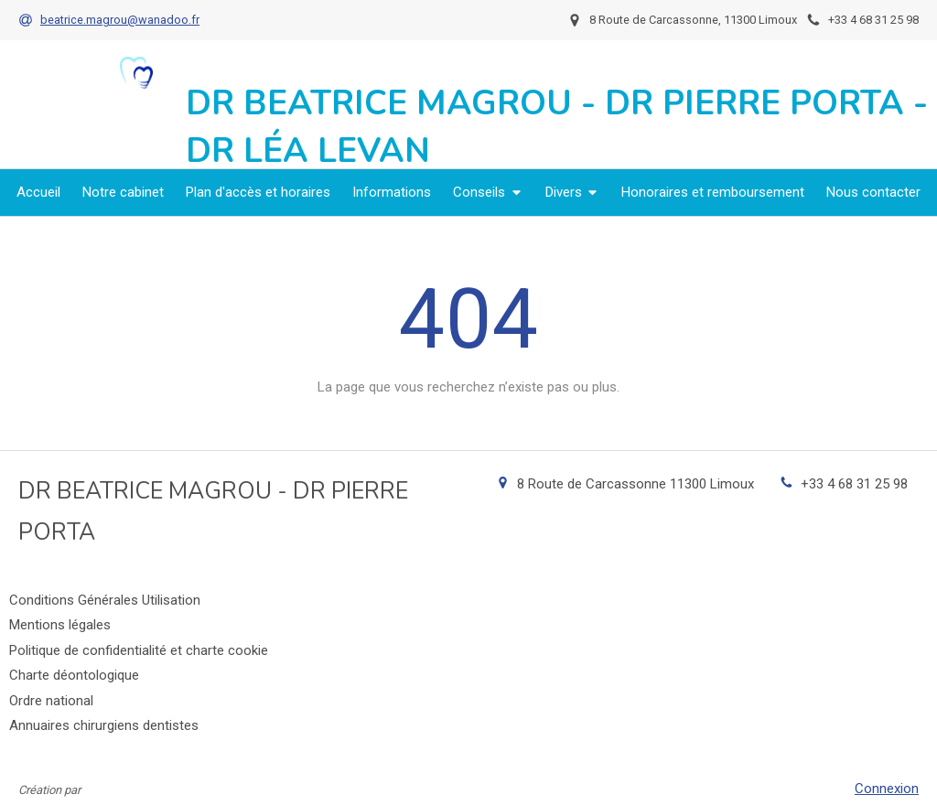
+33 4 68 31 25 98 (854, 484)
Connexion (887, 788)
